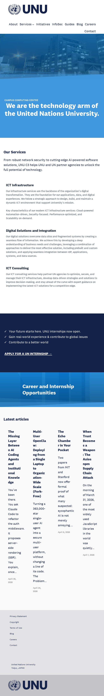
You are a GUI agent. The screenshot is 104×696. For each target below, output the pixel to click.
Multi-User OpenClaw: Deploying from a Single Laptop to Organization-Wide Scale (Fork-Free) (39, 463)
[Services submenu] (33, 24)
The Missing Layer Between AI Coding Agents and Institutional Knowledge (14, 456)
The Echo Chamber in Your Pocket (64, 440)
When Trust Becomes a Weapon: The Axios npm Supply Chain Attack (89, 454)
